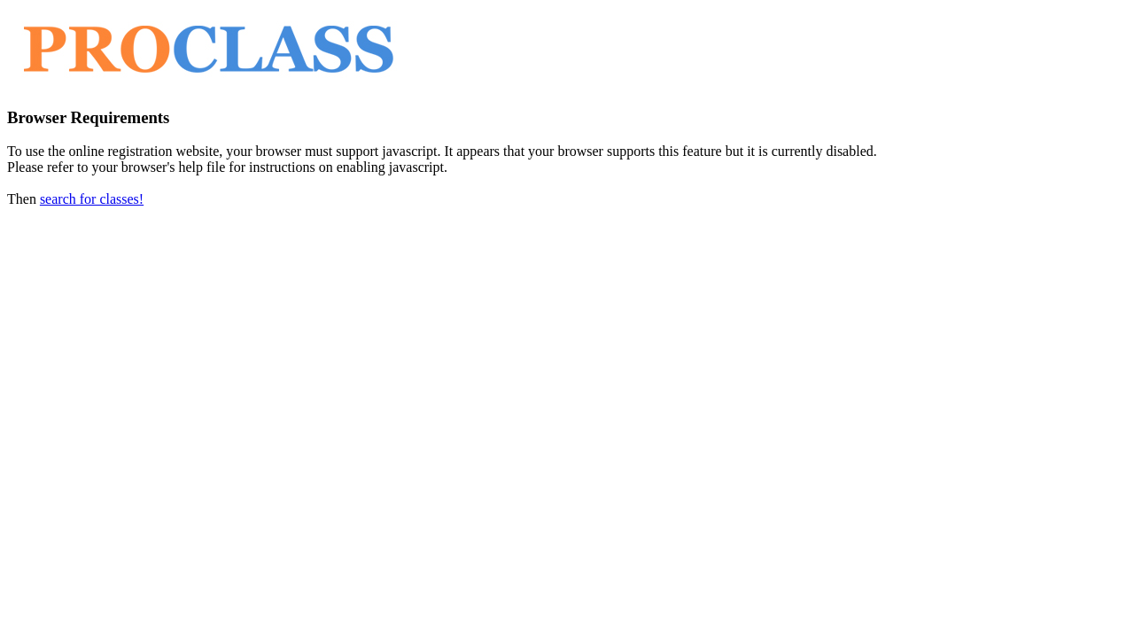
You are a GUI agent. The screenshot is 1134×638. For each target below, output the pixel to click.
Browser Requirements (88, 117)
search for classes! (92, 198)
